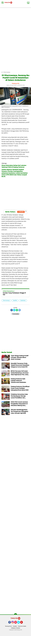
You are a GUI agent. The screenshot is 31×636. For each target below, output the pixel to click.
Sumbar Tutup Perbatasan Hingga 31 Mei (14, 293)
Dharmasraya (6, 300)
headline (15, 300)
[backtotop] (15, 614)
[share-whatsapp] (17, 310)
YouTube (22, 623)
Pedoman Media (22, 626)
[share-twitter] (14, 310)
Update (21, 211)
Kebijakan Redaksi (15, 628)
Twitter (19, 623)
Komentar (15, 314)
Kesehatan (23, 300)
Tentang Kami (8, 626)
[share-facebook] (11, 310)
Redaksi (15, 626)
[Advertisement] (15, 22)
